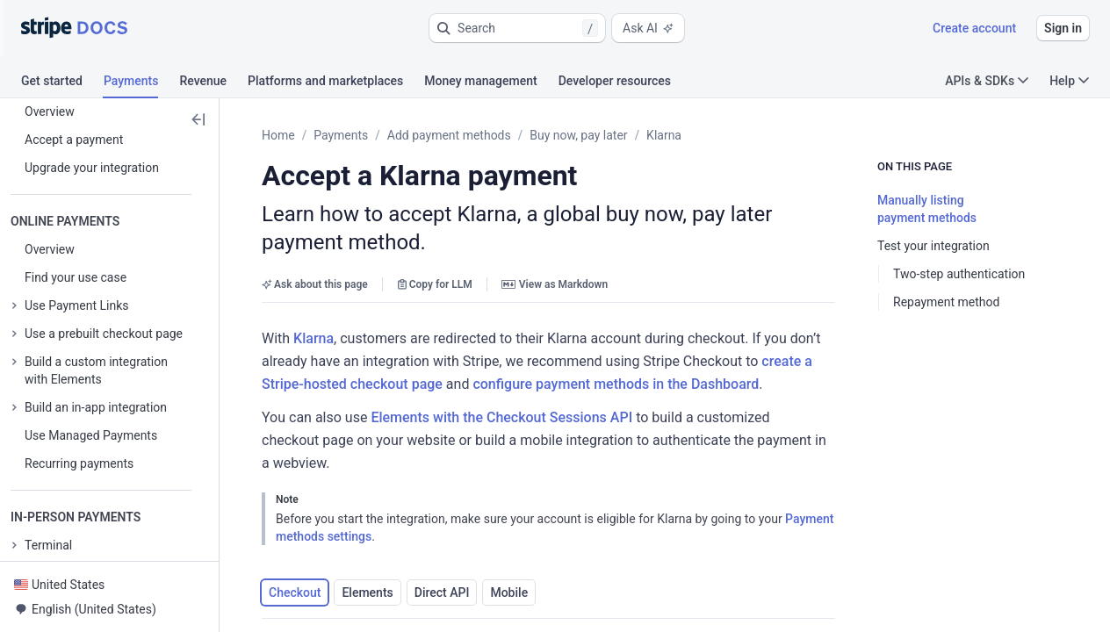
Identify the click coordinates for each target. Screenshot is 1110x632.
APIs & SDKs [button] (986, 81)
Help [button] (1069, 81)
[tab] (62, 83)
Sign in (1063, 28)
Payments (341, 135)
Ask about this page (315, 256)
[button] (517, 28)
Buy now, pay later (578, 135)
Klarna (663, 135)
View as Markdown (554, 256)
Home (278, 135)
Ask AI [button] (648, 28)
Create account (974, 28)
